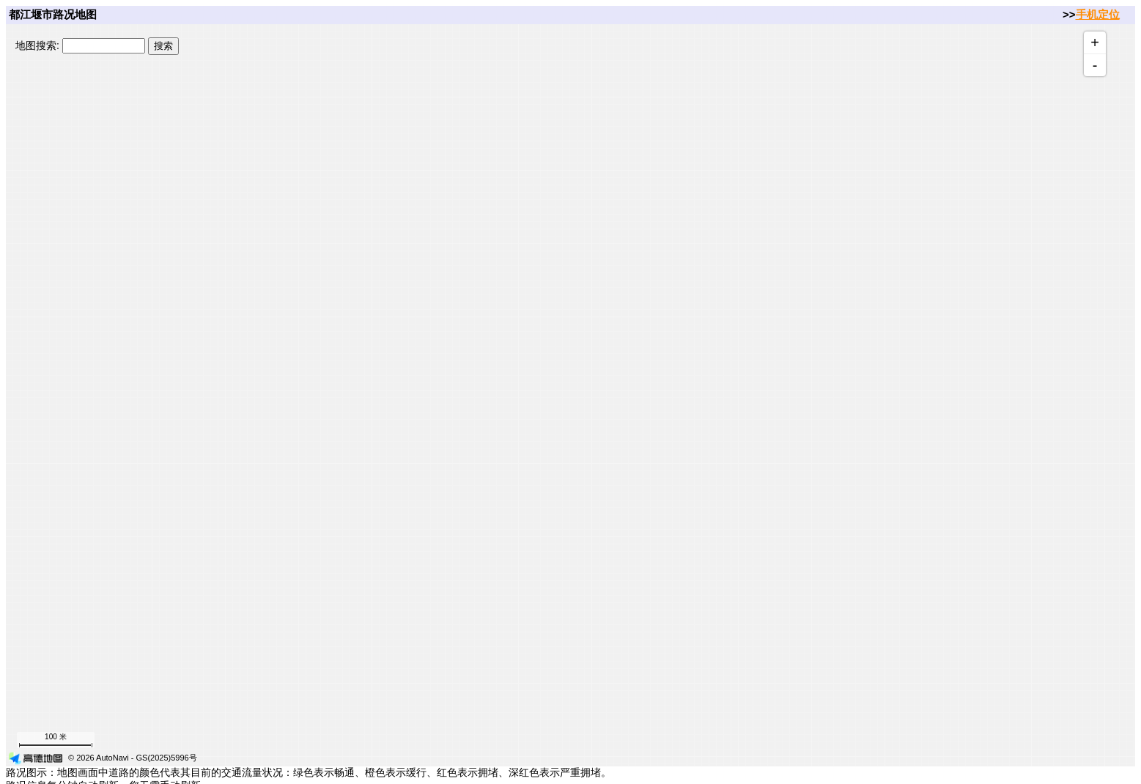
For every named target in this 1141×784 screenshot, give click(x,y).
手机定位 (1098, 14)
